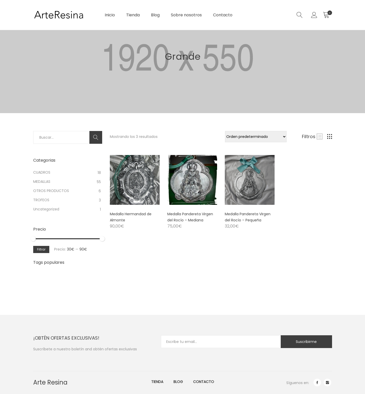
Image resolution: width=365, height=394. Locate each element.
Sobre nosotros (186, 15)
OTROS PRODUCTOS (51, 190)
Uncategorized (46, 209)
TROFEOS (41, 199)
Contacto (222, 15)
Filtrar (41, 249)
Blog (155, 15)
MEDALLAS (41, 181)
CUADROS (41, 172)
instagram (327, 382)
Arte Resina (50, 382)
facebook (317, 382)
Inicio (110, 15)
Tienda (133, 15)
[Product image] (135, 180)
